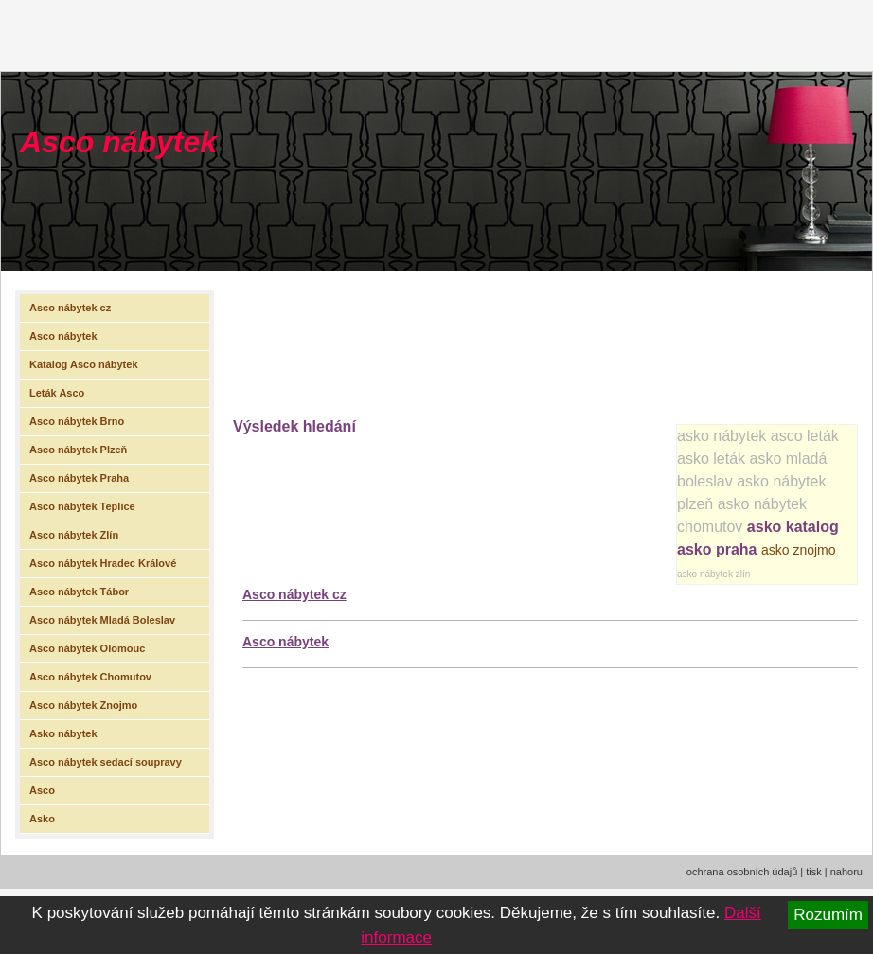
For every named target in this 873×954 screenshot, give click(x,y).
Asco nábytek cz (294, 594)
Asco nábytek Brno (76, 421)
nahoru (846, 871)
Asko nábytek (63, 733)
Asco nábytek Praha (79, 478)
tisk (814, 871)
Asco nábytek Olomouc (87, 648)
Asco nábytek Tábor (79, 591)
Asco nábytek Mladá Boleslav (102, 620)
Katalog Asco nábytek (83, 364)
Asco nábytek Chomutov (90, 676)
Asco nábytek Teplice (82, 506)
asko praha (717, 549)
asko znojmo (798, 549)
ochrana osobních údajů (741, 871)
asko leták (711, 458)
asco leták (805, 436)
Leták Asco (56, 392)
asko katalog (793, 527)
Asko (42, 818)
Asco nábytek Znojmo (83, 705)
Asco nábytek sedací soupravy (105, 762)
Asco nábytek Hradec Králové (102, 563)
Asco (42, 790)
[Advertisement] (294, 339)
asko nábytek (721, 436)
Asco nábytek (118, 142)
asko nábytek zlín (713, 574)
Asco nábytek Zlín (73, 534)
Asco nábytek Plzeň (78, 449)
